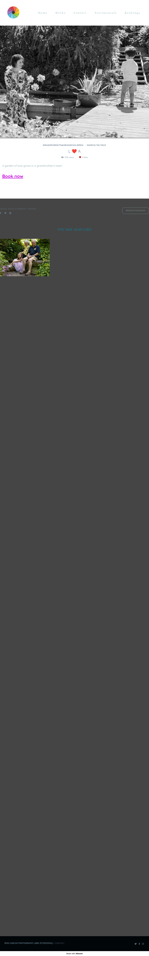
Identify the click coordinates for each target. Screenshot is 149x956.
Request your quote (135, 875)
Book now (12, 176)
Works (60, 12)
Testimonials (106, 12)
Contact (80, 12)
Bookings (132, 12)
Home (43, 12)
